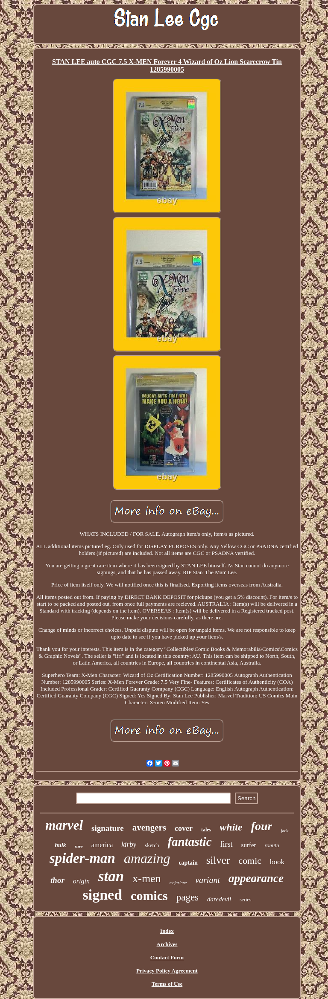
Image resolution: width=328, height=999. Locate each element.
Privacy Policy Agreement (166, 970)
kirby (128, 844)
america (102, 844)
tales (206, 830)
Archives (167, 944)
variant (207, 880)
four (261, 826)
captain (188, 863)
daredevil (219, 899)
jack (284, 830)
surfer (248, 845)
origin (81, 881)
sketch (152, 845)
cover (184, 828)
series (245, 900)
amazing (147, 858)
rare (79, 846)
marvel (64, 825)
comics (149, 896)
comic (249, 860)
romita (272, 845)
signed (102, 895)
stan (111, 876)
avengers (149, 827)
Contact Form (167, 957)
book (277, 862)
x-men (146, 878)
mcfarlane (178, 882)
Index (167, 931)
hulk (60, 845)
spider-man (82, 858)
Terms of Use (167, 984)
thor (57, 880)
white (231, 827)
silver (218, 860)
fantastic (189, 841)
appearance (256, 878)
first (226, 844)
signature (107, 828)
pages (187, 897)
